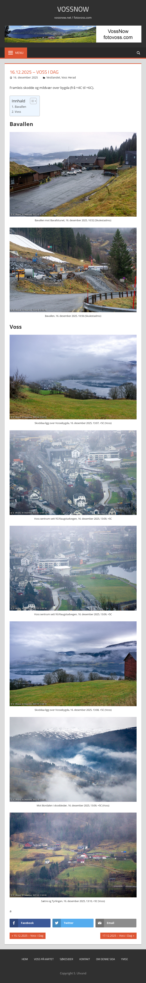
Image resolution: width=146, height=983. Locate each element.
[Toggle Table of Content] (31, 101)
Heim (25, 959)
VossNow (73, 9)
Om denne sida (105, 959)
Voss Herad (68, 77)
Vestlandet (53, 77)
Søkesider (66, 959)
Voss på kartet (44, 959)
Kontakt (84, 959)
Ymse (124, 959)
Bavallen (20, 106)
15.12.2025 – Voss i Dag (28, 936)
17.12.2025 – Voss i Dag (117, 936)
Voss (18, 111)
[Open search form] (138, 53)
